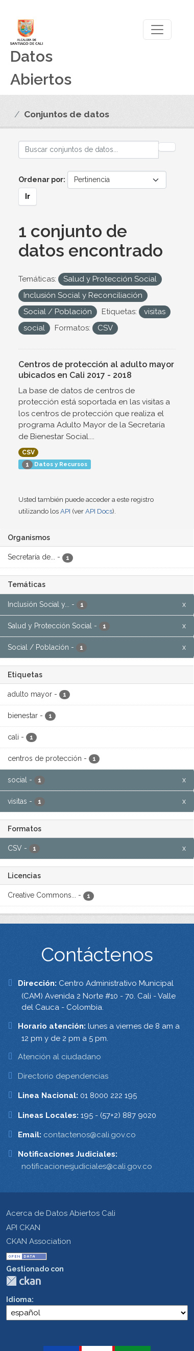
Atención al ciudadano (59, 1056)
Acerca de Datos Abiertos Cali (60, 1213)
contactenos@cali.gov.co (89, 1134)
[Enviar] (167, 146)
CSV (28, 452)
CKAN (23, 1281)
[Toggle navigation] (157, 29)
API (65, 511)
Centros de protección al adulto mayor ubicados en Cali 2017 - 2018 (96, 370)
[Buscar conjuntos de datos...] (88, 150)
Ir (27, 196)
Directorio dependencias (63, 1076)
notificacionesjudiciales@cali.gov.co (86, 1166)
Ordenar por (40, 179)
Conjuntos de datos (66, 114)
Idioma (19, 1299)
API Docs (98, 511)
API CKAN (23, 1227)
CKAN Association (38, 1241)
